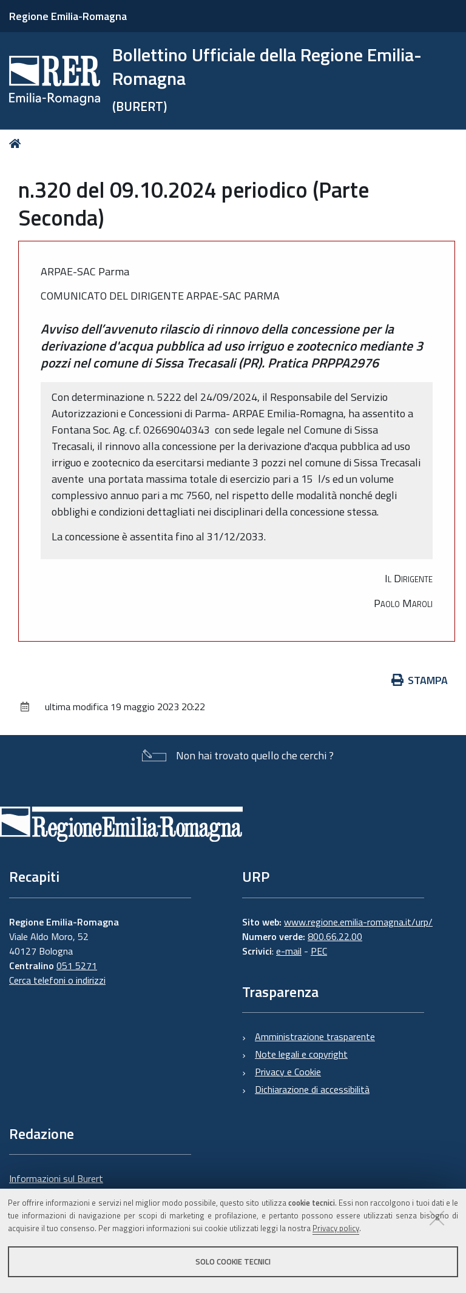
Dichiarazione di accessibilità (312, 1089)
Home (17, 143)
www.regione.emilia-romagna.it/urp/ (358, 922)
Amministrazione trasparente (315, 1036)
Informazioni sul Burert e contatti (56, 1185)
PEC (319, 951)
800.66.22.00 (335, 936)
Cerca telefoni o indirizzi (57, 980)
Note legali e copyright (301, 1054)
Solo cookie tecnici (233, 1261)
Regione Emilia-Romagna (68, 16)
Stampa (419, 680)
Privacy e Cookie (288, 1071)
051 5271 (76, 965)
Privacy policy (335, 1228)
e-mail (289, 951)
